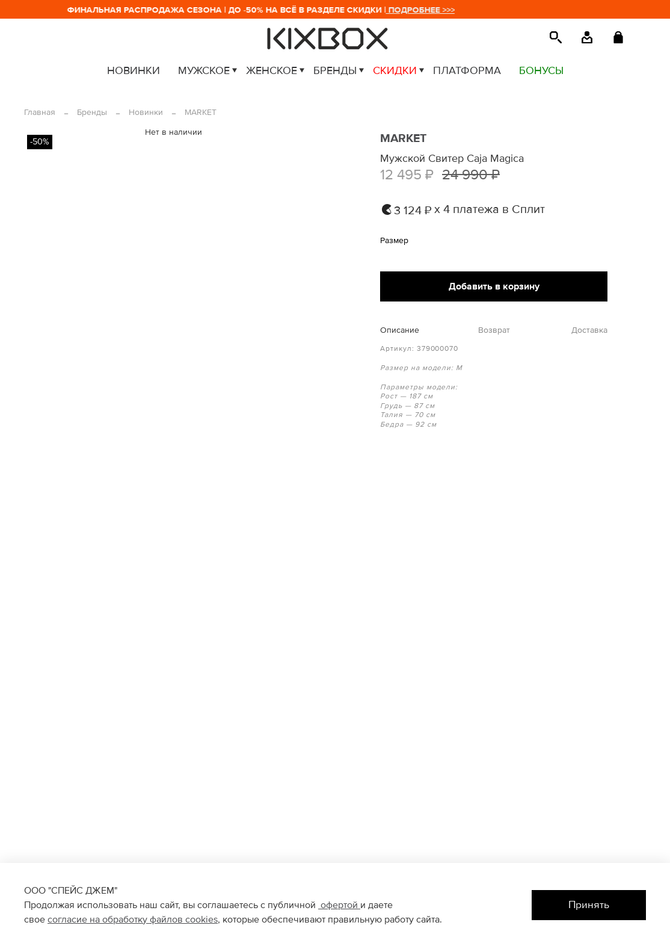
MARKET (201, 112)
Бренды (92, 112)
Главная (39, 112)
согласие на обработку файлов (116, 920)
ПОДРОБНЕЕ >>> (425, 10)
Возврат (494, 330)
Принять (588, 904)
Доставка (589, 330)
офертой (339, 905)
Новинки (146, 112)
